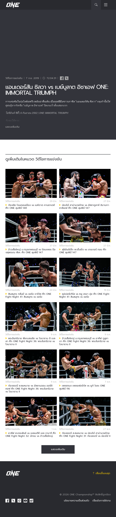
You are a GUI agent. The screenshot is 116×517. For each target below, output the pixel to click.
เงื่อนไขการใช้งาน (101, 500)
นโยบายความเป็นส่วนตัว (76, 500)
